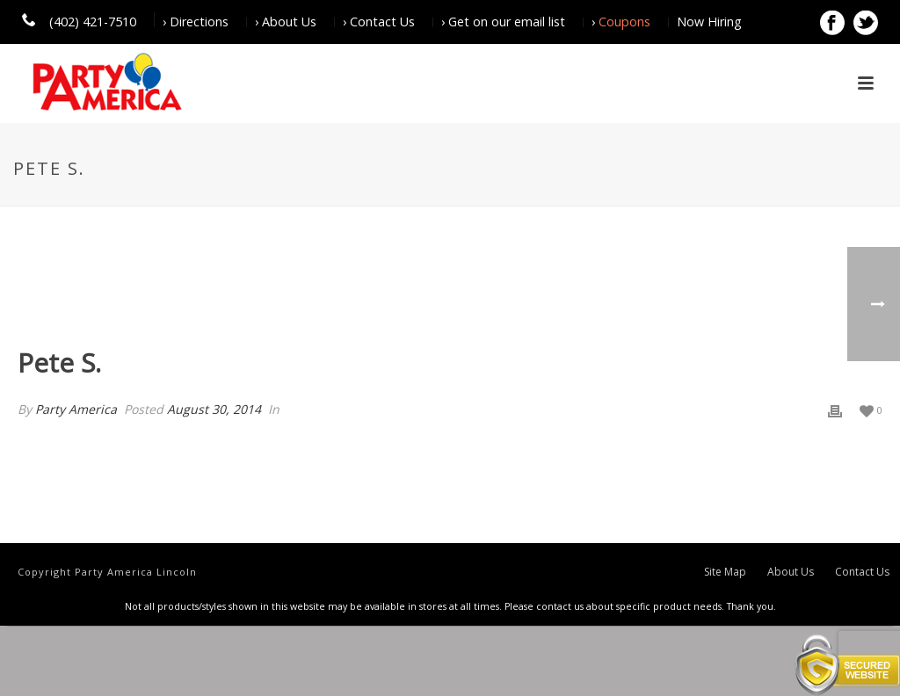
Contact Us (862, 572)
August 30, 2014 (214, 409)
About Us (790, 572)
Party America (76, 409)
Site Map (725, 572)
